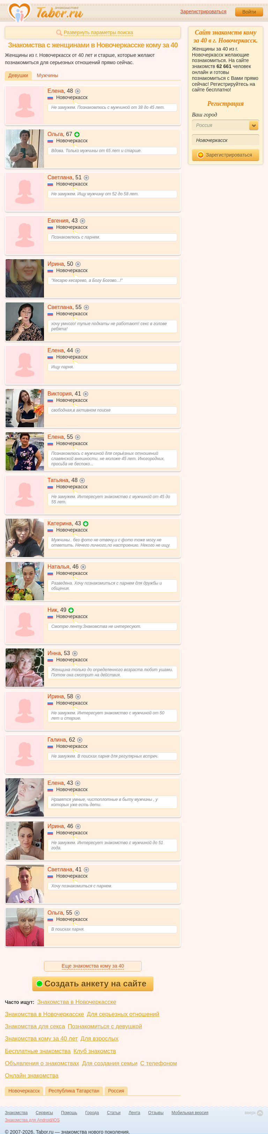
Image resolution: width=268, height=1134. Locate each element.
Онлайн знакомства (32, 1075)
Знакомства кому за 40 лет (41, 1038)
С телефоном (158, 1063)
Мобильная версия (190, 1112)
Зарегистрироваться (203, 11)
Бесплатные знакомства (37, 1051)
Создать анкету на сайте (91, 983)
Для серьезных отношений (123, 1014)
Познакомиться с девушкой (105, 1026)
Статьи (114, 1112)
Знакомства (16, 1112)
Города (92, 1112)
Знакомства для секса (35, 1026)
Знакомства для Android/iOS (32, 1120)
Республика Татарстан (74, 1091)
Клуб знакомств (94, 1051)
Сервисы (44, 1112)
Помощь (69, 1112)
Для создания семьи (109, 1063)
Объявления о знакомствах (42, 1063)
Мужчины (47, 75)
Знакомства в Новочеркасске (76, 1002)
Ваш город (204, 115)
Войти (249, 12)
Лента (134, 1112)
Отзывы (156, 1112)
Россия (116, 1091)
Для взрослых (100, 1038)
